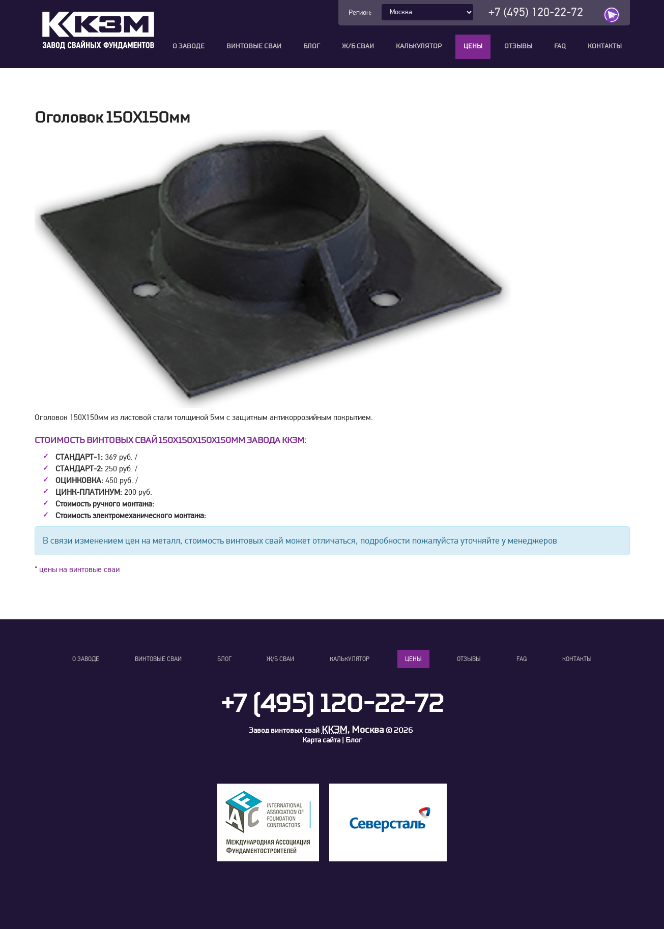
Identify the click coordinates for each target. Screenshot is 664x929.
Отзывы (518, 46)
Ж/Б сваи (358, 46)
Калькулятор (419, 46)
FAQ (560, 46)
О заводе (188, 46)
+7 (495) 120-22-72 (535, 12)
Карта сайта (321, 740)
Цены (473, 46)
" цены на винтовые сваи (77, 569)
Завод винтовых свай (284, 730)
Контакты (605, 46)
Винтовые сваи (253, 46)
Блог (311, 46)
